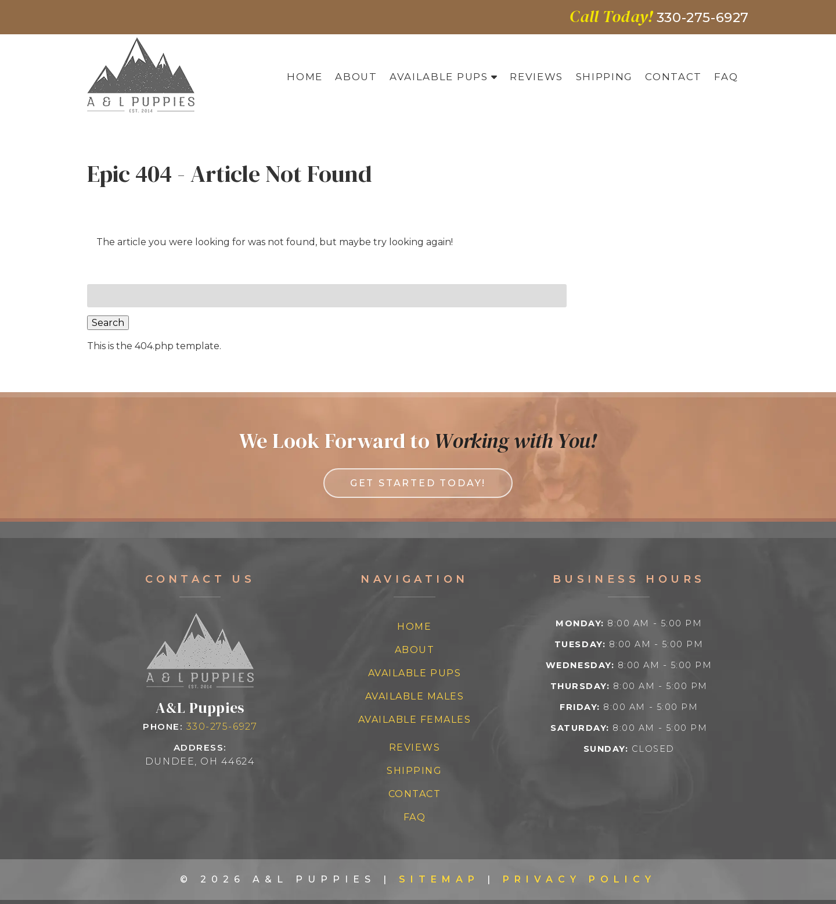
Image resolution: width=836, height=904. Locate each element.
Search (108, 322)
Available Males (414, 696)
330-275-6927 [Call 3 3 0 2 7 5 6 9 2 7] (221, 726)
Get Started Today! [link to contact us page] (418, 483)
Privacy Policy (579, 879)
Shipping (604, 76)
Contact (673, 76)
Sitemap (439, 879)
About (356, 76)
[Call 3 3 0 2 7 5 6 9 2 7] (703, 17)
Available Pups (439, 76)
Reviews (536, 76)
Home (305, 76)
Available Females (414, 719)
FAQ (726, 76)
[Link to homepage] (200, 685)
